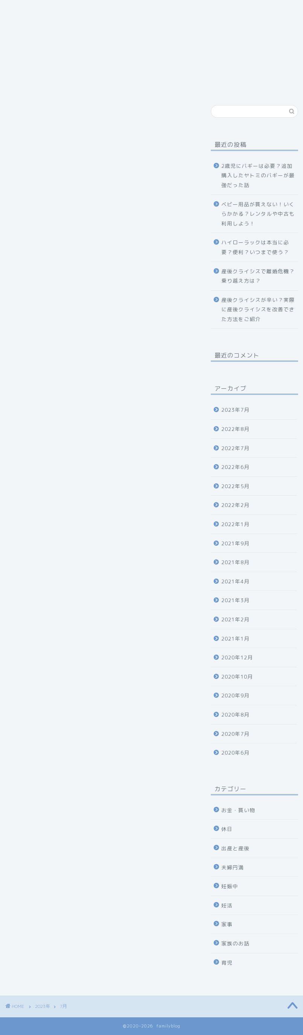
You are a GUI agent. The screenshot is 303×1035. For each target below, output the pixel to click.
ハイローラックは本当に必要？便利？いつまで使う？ (255, 247)
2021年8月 (235, 562)
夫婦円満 (232, 867)
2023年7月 (235, 409)
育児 (227, 962)
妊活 (227, 905)
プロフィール (70, 10)
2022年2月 (235, 504)
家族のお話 (235, 943)
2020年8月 (235, 714)
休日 (227, 829)
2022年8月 (235, 428)
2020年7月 (235, 733)
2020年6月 (235, 752)
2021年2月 (235, 619)
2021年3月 (235, 600)
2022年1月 (235, 524)
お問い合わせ (122, 10)
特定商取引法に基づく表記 (192, 10)
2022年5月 (235, 486)
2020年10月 (237, 676)
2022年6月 (235, 466)
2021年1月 (235, 638)
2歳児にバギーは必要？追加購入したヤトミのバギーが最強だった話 (258, 175)
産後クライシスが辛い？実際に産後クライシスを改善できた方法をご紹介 (258, 309)
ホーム (25, 10)
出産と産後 (235, 848)
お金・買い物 (238, 810)
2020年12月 (237, 657)
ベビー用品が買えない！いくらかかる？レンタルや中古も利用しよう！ (258, 214)
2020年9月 (235, 695)
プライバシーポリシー (45, 25)
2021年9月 (235, 543)
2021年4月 (235, 581)
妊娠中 (229, 886)
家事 (227, 924)
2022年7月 (235, 448)
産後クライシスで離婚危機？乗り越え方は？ (258, 276)
